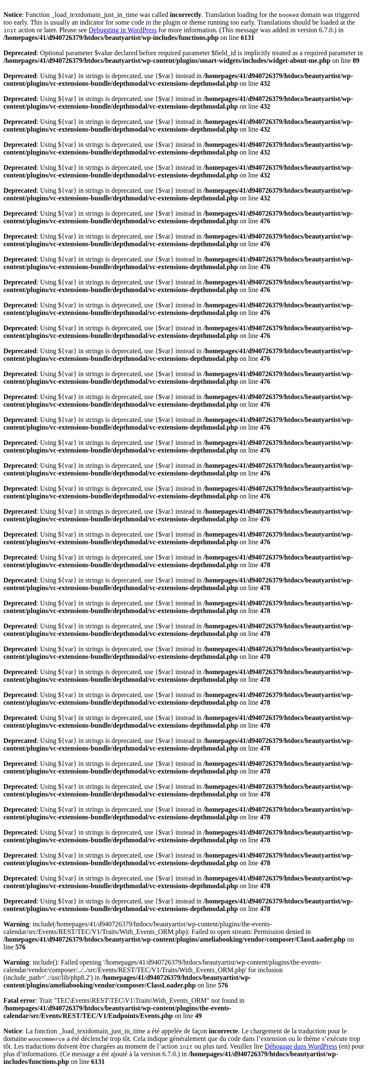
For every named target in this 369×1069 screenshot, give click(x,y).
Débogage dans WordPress (300, 1046)
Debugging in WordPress (122, 30)
